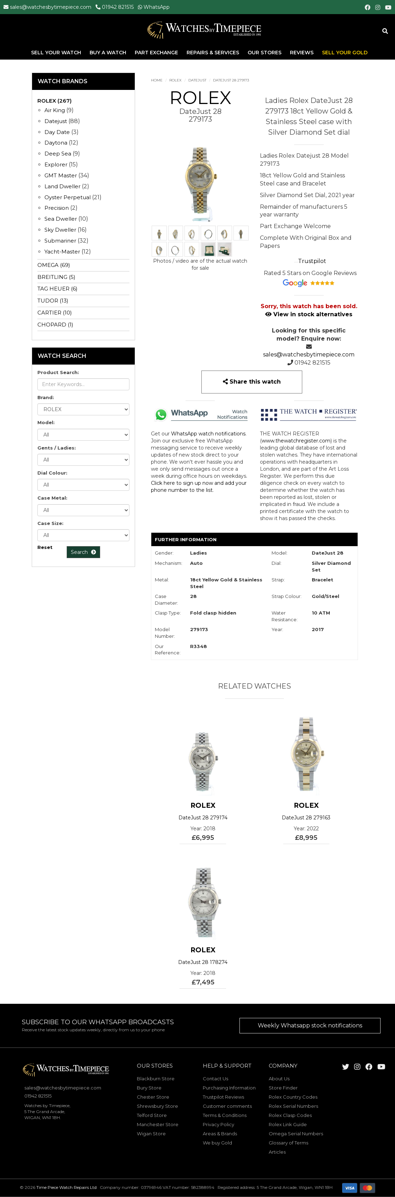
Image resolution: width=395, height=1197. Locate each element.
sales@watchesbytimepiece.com (50, 7)
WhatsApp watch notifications (208, 433)
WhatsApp (157, 7)
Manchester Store (157, 1124)
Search (83, 552)
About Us (279, 1078)
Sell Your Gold (344, 52)
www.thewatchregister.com (296, 441)
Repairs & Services (214, 52)
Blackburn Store (156, 1078)
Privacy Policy (218, 1124)
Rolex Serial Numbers (293, 1106)
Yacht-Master (62, 251)
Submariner (60, 240)
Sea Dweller (60, 218)
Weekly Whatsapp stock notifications (310, 1025)
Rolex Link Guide (288, 1124)
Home (157, 80)
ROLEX (175, 80)
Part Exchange (157, 52)
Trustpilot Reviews (223, 1097)
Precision (56, 207)
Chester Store (153, 1097)
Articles (277, 1152)
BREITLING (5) (56, 277)
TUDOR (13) (52, 300)
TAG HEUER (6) (57, 288)
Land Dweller (63, 186)
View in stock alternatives (308, 314)
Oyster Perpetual (67, 197)
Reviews (302, 52)
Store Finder (283, 1088)
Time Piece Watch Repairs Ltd (66, 1187)
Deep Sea (57, 153)
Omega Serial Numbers (296, 1133)
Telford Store (152, 1115)
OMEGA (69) (53, 265)
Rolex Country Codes (293, 1097)
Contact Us (215, 1078)
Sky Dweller (60, 229)
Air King (54, 110)
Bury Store (149, 1088)
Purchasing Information (229, 1088)
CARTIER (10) (54, 312)
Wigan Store (151, 1133)
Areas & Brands (220, 1133)
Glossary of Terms (288, 1143)
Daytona (55, 142)
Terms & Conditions (225, 1115)
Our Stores (264, 52)
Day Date (57, 132)
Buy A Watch (109, 52)
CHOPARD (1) (55, 324)
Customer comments (227, 1106)
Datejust (197, 80)
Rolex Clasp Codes (290, 1115)
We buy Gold (217, 1143)
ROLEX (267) (54, 100)
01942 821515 (118, 7)
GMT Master (60, 175)
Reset (45, 547)
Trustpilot (312, 261)
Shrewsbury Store (157, 1106)
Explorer (55, 164)
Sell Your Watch (57, 52)
